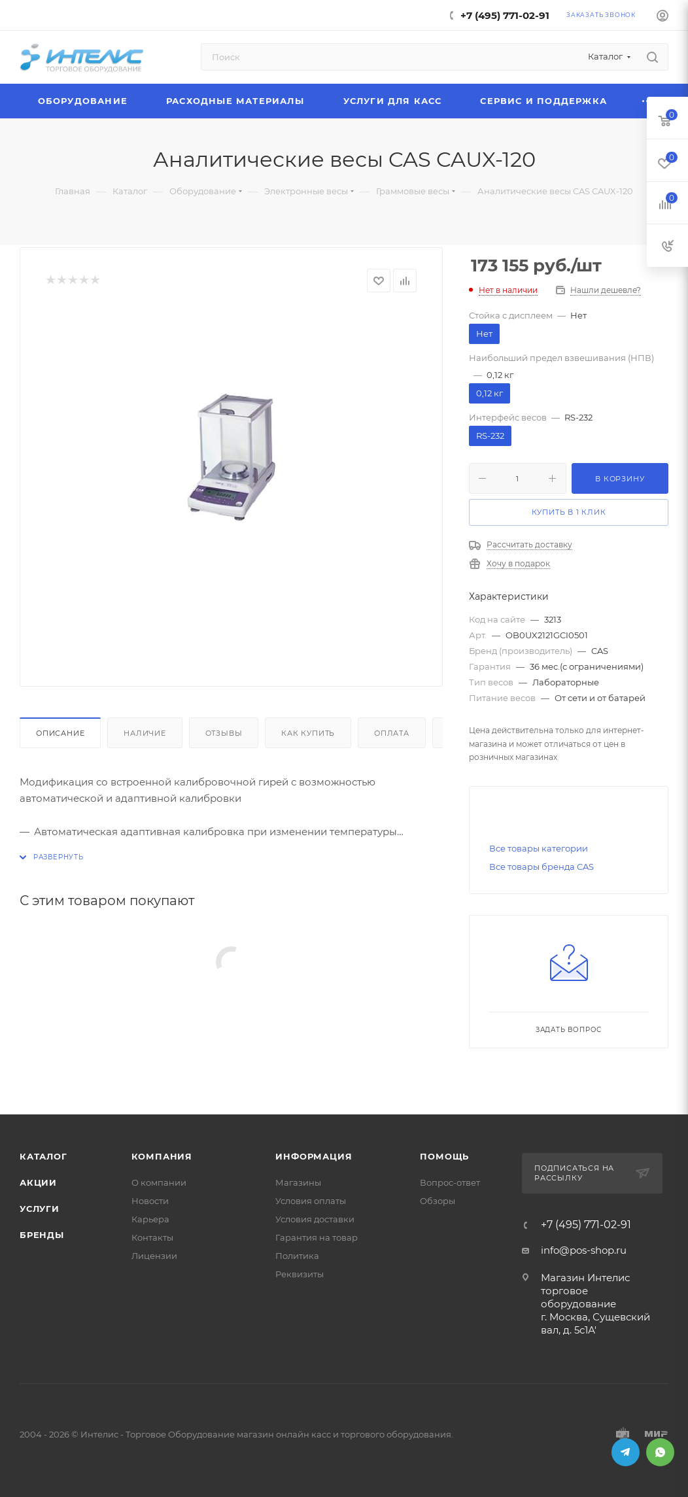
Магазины (298, 1182)
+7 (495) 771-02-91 (504, 15)
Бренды (42, 1235)
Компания (161, 1156)
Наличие (145, 733)
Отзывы (224, 733)
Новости (150, 1201)
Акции (38, 1182)
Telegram (625, 1452)
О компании (158, 1182)
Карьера (150, 1219)
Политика (297, 1255)
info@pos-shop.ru (584, 1250)
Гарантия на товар (316, 1237)
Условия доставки (314, 1219)
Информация (313, 1156)
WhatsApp (660, 1452)
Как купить (308, 733)
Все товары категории (538, 848)
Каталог (43, 1156)
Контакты (152, 1237)
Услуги (40, 1208)
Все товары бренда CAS (541, 866)
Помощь (444, 1156)
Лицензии (154, 1255)
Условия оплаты (310, 1201)
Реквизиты (299, 1274)
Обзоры (437, 1201)
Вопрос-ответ (450, 1182)
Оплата (391, 733)
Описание (60, 733)
